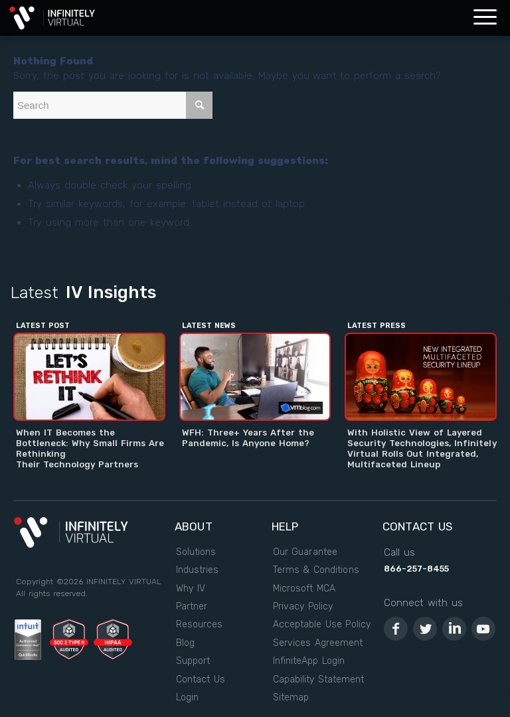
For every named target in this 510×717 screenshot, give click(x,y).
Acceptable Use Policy (322, 624)
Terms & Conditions (316, 570)
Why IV (190, 589)
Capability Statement (318, 679)
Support (193, 661)
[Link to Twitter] (425, 629)
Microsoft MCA (304, 589)
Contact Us (200, 679)
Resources (199, 624)
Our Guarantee (305, 552)
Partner (191, 606)
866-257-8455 (416, 569)
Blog (185, 643)
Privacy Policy (303, 606)
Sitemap (291, 697)
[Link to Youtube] (483, 629)
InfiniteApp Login (309, 661)
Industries (197, 570)
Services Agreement (318, 643)
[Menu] (485, 18)
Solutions (196, 552)
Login (187, 697)
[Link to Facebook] (396, 629)
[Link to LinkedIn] (454, 629)
